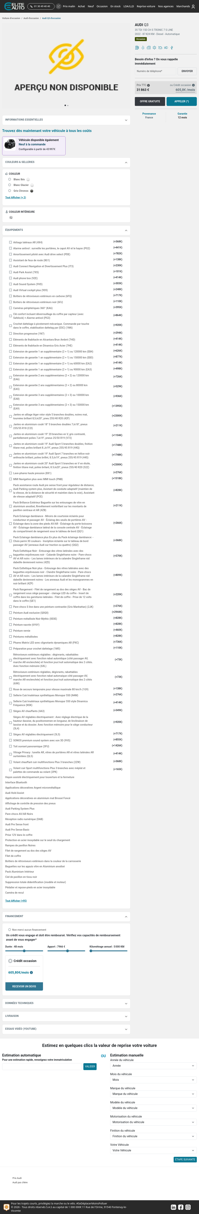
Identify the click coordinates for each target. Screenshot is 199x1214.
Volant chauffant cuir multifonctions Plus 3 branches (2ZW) (46, 762)
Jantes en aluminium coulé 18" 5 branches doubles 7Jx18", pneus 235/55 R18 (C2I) (50, 426)
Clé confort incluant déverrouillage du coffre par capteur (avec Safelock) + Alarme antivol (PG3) (48, 316)
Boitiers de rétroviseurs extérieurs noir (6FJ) (38, 302)
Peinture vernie (21, 630)
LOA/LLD (128, 6)
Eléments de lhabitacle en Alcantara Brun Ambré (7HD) (44, 339)
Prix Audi (17, 1178)
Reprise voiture (146, 6)
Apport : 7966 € (56, 946)
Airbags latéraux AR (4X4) (28, 242)
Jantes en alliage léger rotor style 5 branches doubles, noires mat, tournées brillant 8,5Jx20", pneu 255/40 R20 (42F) (50, 416)
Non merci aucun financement (29, 929)
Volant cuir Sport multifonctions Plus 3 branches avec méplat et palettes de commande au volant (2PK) (49, 770)
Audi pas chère (20, 1182)
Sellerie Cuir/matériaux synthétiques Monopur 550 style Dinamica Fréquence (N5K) (50, 703)
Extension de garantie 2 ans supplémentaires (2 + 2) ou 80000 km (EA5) (50, 387)
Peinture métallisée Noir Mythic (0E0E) (35, 618)
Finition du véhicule (122, 1130)
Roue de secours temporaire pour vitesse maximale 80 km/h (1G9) (50, 689)
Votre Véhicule (119, 1144)
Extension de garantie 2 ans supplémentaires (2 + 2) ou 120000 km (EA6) (51, 377)
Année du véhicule (122, 1060)
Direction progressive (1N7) (28, 333)
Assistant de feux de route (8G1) (31, 260)
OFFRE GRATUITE (150, 101)
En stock (116, 6)
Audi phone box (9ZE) (25, 278)
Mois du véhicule (121, 1074)
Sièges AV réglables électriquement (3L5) (36, 734)
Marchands (183, 6)
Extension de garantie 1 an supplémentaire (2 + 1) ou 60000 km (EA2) (52, 363)
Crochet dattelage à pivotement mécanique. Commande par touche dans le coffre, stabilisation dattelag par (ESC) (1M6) (51, 325)
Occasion (102, 6)
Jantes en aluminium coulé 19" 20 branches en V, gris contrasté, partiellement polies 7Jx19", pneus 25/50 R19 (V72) (49, 436)
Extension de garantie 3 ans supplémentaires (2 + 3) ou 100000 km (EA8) (51, 397)
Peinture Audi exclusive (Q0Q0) (31, 612)
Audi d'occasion (32, 18)
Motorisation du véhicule (126, 1116)
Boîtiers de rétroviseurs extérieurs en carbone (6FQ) (42, 296)
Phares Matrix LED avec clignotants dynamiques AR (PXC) (46, 642)
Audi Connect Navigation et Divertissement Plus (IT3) (43, 266)
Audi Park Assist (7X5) (26, 272)
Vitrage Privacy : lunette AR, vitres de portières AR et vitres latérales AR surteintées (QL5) (53, 754)
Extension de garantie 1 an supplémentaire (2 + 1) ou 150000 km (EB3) (53, 357)
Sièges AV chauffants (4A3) (29, 711)
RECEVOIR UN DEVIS (24, 986)
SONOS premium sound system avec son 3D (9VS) (41, 740)
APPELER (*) (182, 101)
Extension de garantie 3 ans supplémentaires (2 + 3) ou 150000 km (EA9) (51, 406)
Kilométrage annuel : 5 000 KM (107, 946)
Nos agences (165, 6)
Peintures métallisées (25, 636)
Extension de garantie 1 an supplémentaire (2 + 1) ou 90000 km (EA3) (52, 369)
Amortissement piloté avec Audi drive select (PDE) (41, 254)
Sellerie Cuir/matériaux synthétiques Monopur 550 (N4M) (45, 695)
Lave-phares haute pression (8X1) (32, 473)
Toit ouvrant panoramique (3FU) (31, 746)
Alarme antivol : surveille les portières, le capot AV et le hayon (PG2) (51, 248)
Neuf (91, 6)
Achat (81, 6)
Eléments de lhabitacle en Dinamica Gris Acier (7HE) (42, 345)
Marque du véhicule (122, 1088)
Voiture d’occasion (12, 18)
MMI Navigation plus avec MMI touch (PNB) (38, 479)
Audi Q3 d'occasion (51, 18)
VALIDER (90, 1066)
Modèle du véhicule (122, 1102)
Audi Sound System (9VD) (28, 284)
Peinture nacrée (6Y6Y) (26, 624)
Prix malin (69, 6)
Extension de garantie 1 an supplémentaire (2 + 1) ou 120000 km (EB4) (53, 351)
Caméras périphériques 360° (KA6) (33, 308)
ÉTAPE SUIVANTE (185, 1159)
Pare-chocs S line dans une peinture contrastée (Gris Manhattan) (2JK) (53, 606)
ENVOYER (187, 71)
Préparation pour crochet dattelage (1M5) (36, 648)
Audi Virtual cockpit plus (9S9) (30, 290)
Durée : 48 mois (14, 946)
